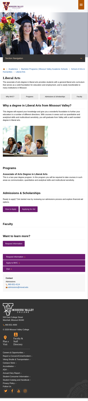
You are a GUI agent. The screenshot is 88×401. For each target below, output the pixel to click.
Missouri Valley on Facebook (12, 390)
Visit (8, 269)
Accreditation (8, 366)
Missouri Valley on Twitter (5, 390)
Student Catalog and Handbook (16, 380)
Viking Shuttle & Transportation (16, 359)
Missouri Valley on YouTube (18, 390)
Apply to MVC (12, 263)
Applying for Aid (28, 209)
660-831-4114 (14, 284)
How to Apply (10, 209)
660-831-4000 (11, 325)
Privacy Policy (9, 383)
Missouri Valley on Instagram (25, 390)
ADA (5, 370)
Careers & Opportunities (13, 353)
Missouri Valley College (13, 6)
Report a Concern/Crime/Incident (17, 356)
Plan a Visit (6, 343)
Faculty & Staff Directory (18, 341)
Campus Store (9, 363)
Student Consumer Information (16, 377)
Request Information (13, 244)
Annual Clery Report (11, 373)
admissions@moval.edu (18, 287)
